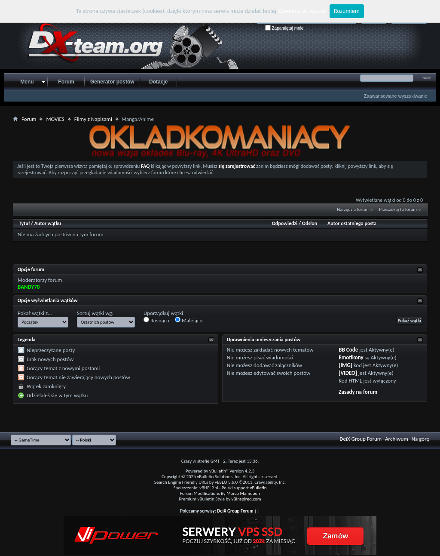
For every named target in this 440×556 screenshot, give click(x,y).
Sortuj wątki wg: (95, 313)
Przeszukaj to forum (398, 209)
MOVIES (55, 119)
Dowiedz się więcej (302, 11)
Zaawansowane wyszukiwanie (395, 96)
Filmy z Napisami (93, 119)
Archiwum (396, 439)
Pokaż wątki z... (35, 313)
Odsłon (309, 223)
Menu (27, 82)
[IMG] (345, 365)
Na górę (420, 439)
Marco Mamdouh (243, 493)
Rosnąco (156, 320)
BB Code (348, 349)
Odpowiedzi (285, 223)
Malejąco (188, 320)
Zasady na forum (358, 392)
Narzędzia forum (353, 209)
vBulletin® (219, 471)
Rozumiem (347, 11)
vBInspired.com (246, 499)
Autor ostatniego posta (351, 223)
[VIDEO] (348, 373)
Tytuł (24, 223)
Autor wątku (47, 223)
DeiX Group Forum (361, 439)
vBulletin (258, 488)
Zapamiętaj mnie (284, 28)
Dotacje (158, 82)
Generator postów (112, 82)
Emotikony (351, 357)
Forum (66, 82)
